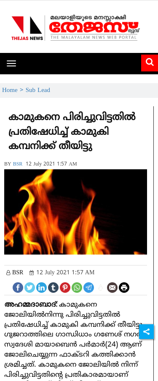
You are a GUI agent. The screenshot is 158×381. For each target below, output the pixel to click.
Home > (14, 91)
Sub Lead (38, 91)
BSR (18, 164)
